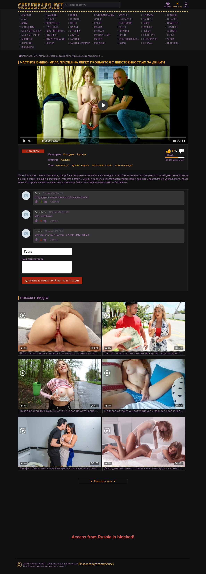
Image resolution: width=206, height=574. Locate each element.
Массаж (99, 31)
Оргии (122, 35)
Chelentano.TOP (29, 56)
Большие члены (31, 35)
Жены (73, 15)
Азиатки (26, 15)
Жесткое (75, 19)
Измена (74, 35)
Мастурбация (102, 35)
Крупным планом (104, 15)
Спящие (172, 15)
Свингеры (149, 35)
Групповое (52, 27)
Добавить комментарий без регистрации (52, 280)
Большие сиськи (31, 31)
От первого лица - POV (130, 39)
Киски (97, 23)
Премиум (148, 15)
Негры (122, 27)
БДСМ (25, 23)
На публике (125, 23)
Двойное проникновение (57, 31)
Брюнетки (27, 39)
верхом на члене (102, 165)
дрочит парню (80, 165)
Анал (24, 19)
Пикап (122, 43)
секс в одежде (123, 165)
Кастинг (74, 39)
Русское (148, 27)
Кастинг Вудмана (80, 43)
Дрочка (50, 43)
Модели (167, 4)
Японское (173, 43)
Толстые (172, 27)
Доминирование (55, 39)
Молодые (99, 43)
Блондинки (28, 27)
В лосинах (28, 47)
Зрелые (74, 27)
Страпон (172, 19)
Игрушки (75, 31)
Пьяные (147, 19)
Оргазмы (124, 31)
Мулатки (123, 15)
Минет (98, 39)
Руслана (65, 159)
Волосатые (52, 23)
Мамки (98, 27)
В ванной (27, 43)
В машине (51, 15)
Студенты (173, 23)
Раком (146, 23)
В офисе (50, 19)
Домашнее (52, 35)
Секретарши (150, 39)
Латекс (98, 19)
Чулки (170, 39)
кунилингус (62, 165)
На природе (125, 19)
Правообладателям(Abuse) (96, 564)
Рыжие (147, 31)
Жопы (73, 23)
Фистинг (172, 31)
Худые (171, 35)
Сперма (147, 43)
